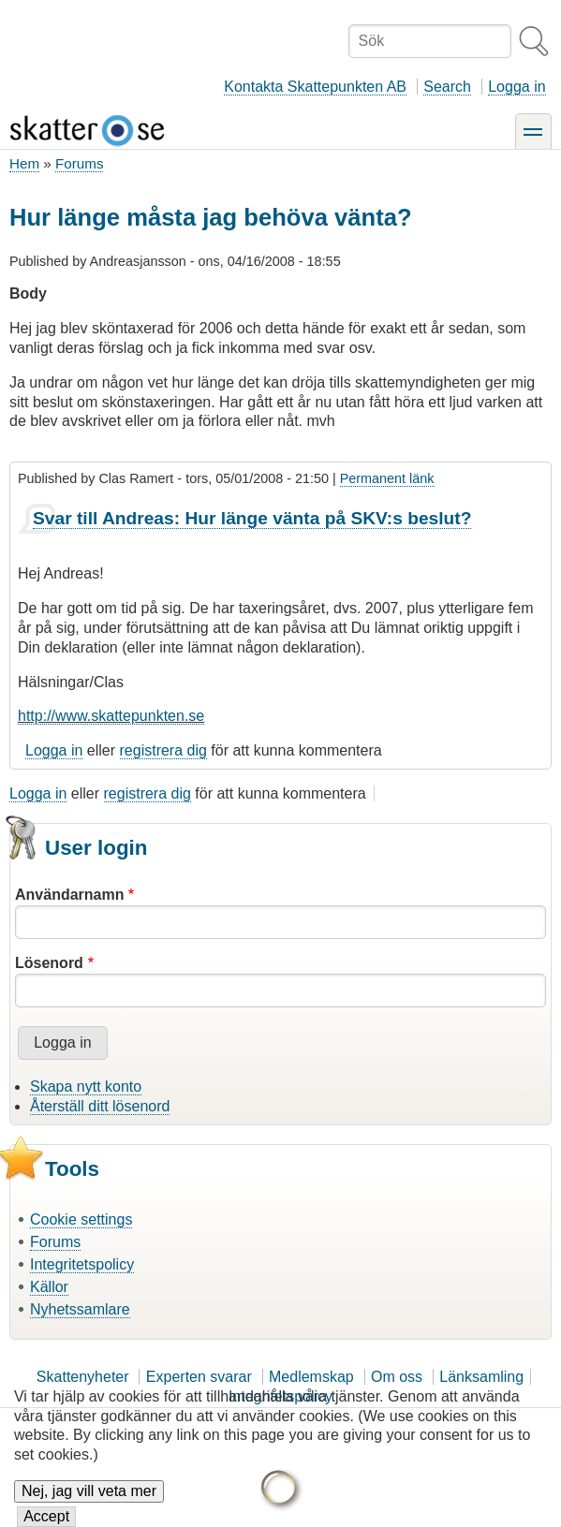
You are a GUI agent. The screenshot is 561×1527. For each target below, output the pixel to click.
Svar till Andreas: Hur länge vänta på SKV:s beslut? (252, 518)
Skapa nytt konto (85, 1086)
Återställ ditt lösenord (100, 1106)
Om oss (396, 1377)
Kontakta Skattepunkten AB (315, 87)
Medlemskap (311, 1377)
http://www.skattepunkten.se (111, 716)
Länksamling (481, 1377)
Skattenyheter (83, 1377)
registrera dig (163, 750)
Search (447, 87)
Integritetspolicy (82, 1264)
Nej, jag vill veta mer (89, 1503)
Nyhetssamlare (80, 1309)
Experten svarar (199, 1377)
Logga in (516, 87)
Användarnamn (69, 895)
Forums (79, 163)
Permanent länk (387, 478)
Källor (49, 1287)
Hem (24, 163)
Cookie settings (81, 1219)
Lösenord (49, 963)
